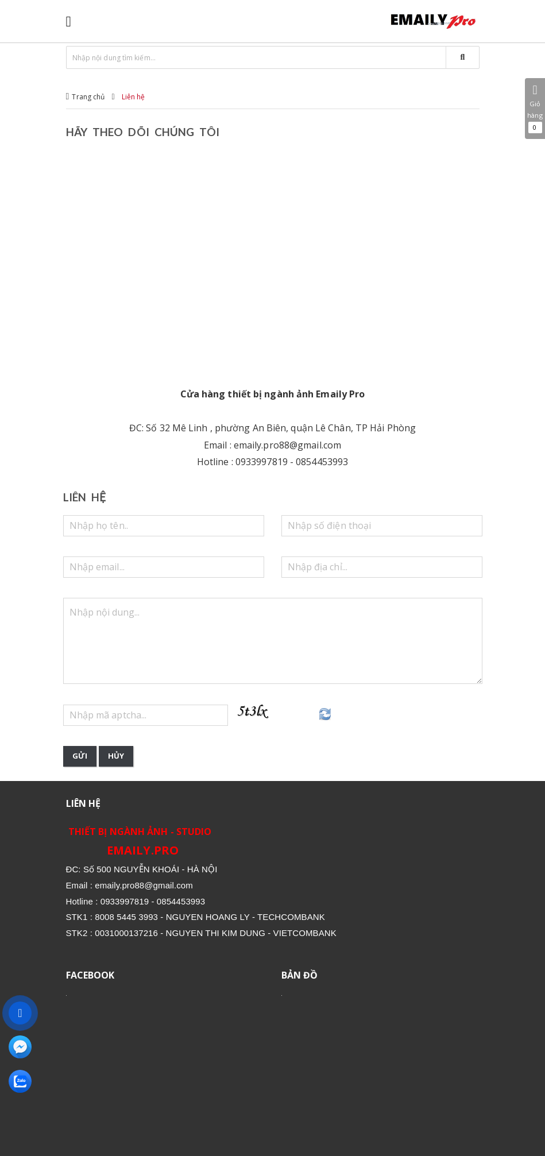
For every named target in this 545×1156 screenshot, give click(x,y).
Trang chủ (88, 97)
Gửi (79, 756)
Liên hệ (133, 97)
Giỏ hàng (535, 108)
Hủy (116, 756)
